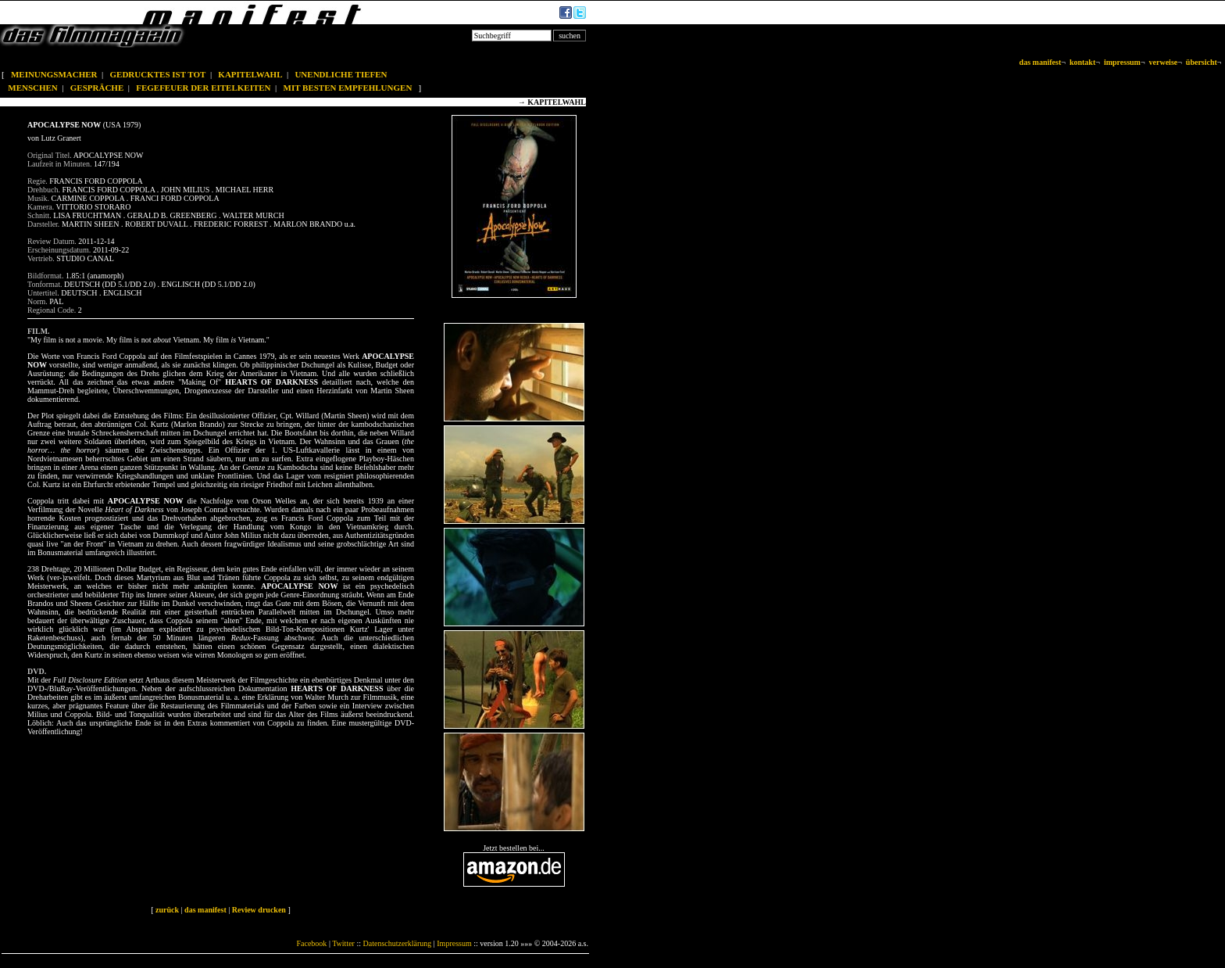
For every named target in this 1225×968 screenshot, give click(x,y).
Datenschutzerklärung (397, 943)
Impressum (454, 943)
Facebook (311, 943)
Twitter (343, 943)
